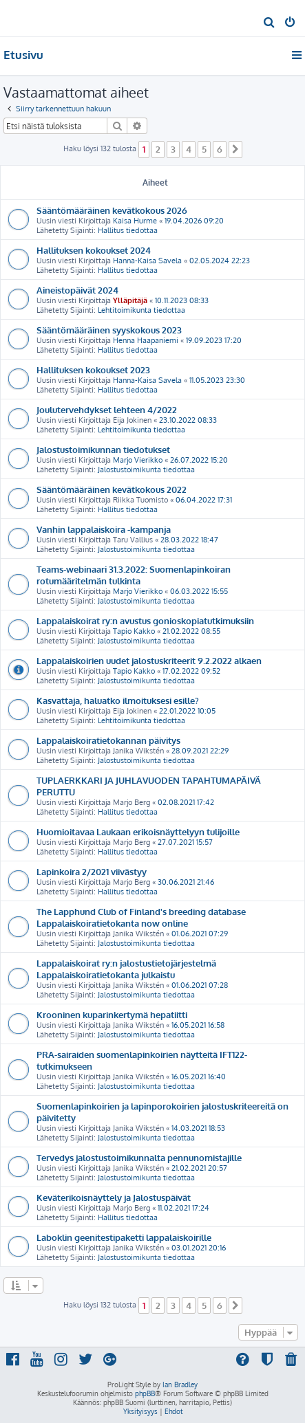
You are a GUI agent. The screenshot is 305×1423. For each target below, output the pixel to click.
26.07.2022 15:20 (199, 460)
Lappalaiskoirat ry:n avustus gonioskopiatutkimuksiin (145, 620)
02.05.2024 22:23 (219, 260)
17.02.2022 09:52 (191, 671)
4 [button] (188, 149)
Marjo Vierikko (137, 460)
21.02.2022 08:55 (191, 631)
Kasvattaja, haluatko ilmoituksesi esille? (117, 700)
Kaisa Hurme (135, 220)
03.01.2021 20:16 (198, 1248)
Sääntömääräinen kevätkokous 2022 (111, 489)
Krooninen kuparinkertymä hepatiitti (111, 1014)
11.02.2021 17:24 (183, 1208)
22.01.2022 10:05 (187, 711)
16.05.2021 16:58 (197, 1025)
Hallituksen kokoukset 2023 (93, 369)
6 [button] (219, 149)
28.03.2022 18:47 (189, 539)
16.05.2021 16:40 (198, 1076)
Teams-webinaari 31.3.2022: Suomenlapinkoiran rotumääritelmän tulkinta (133, 574)
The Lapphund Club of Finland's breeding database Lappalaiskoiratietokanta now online (141, 917)
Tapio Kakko (134, 631)
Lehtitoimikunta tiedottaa (141, 310)
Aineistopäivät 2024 (77, 290)
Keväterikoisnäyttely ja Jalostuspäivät (113, 1197)
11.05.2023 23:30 (217, 380)
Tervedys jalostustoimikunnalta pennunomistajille (139, 1157)
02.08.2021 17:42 (186, 802)
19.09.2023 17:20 (214, 340)
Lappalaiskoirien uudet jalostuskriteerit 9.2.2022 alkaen (149, 660)
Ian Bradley (180, 1384)
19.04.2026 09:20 (194, 220)
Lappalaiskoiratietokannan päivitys (108, 740)
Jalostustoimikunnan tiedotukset (103, 449)
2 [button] (158, 149)
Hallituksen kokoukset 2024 (93, 250)
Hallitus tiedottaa (128, 230)
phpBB (145, 1393)
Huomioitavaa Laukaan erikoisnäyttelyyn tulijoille (138, 831)
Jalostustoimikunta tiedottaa (146, 469)
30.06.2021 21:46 (186, 882)
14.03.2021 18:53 (198, 1128)
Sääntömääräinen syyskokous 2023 (109, 329)
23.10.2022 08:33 (188, 420)
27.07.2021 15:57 (185, 842)
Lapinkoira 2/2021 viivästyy (91, 871)
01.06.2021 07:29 (199, 933)
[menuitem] (269, 23)
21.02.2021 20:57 (199, 1168)
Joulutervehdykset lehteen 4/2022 (106, 409)
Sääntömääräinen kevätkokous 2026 (111, 210)
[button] (235, 149)
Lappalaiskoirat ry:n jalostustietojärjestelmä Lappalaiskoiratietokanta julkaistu (126, 968)
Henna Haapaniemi (145, 340)
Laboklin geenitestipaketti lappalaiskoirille (123, 1237)
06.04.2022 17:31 (204, 500)
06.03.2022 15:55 (199, 591)
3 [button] (173, 149)
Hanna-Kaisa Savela (147, 260)
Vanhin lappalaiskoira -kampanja (103, 529)
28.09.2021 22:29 (200, 750)
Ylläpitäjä (130, 300)
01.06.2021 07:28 (199, 985)
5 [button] (204, 149)
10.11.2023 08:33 (182, 300)
